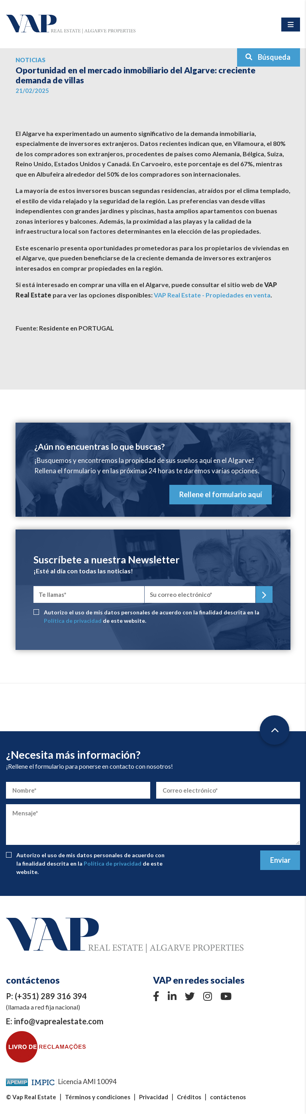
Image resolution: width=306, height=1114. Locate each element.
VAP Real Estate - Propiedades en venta (212, 295)
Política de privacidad (73, 620)
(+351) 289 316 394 (51, 996)
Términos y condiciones (97, 1096)
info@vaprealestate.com (59, 1021)
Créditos (189, 1096)
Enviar (280, 860)
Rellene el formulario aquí (220, 494)
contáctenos (228, 1096)
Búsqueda (267, 57)
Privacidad (153, 1096)
